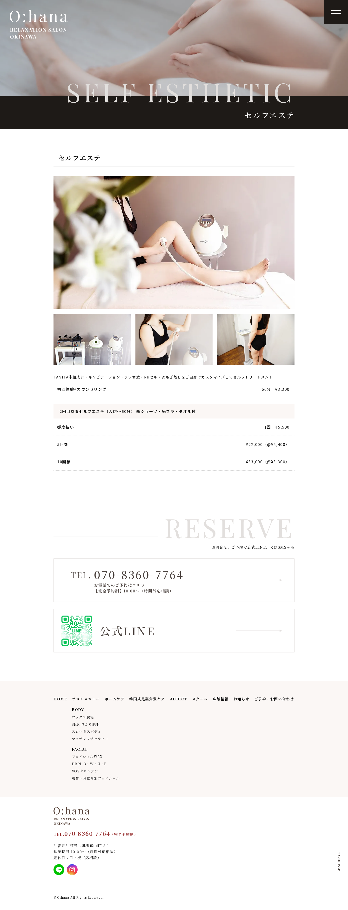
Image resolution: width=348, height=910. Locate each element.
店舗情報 (221, 698)
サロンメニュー (86, 698)
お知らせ (241, 698)
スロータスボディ (86, 731)
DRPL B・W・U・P (89, 763)
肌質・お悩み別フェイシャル (96, 778)
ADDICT (178, 698)
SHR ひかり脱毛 (86, 724)
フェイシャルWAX (87, 756)
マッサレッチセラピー (90, 738)
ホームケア (115, 698)
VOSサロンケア (85, 771)
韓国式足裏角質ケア (147, 698)
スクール (200, 698)
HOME (60, 698)
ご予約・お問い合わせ (274, 698)
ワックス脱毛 (83, 717)
